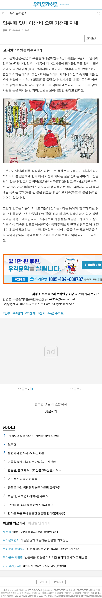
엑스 (13, 38)
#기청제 (30, 313)
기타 (27, 38)
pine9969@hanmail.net (60, 299)
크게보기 (91, 38)
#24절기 (17, 313)
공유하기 (98, 14)
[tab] (14, 523)
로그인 (43, 582)
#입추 (6, 313)
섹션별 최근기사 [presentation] (14, 523)
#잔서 (41, 313)
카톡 (20, 38)
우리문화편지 (18, 13)
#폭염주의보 (55, 313)
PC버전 (58, 582)
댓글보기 (25, 389)
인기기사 (9, 428)
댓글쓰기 (76, 389)
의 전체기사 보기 (64, 294)
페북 (6, 38)
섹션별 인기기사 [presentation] (39, 523)
